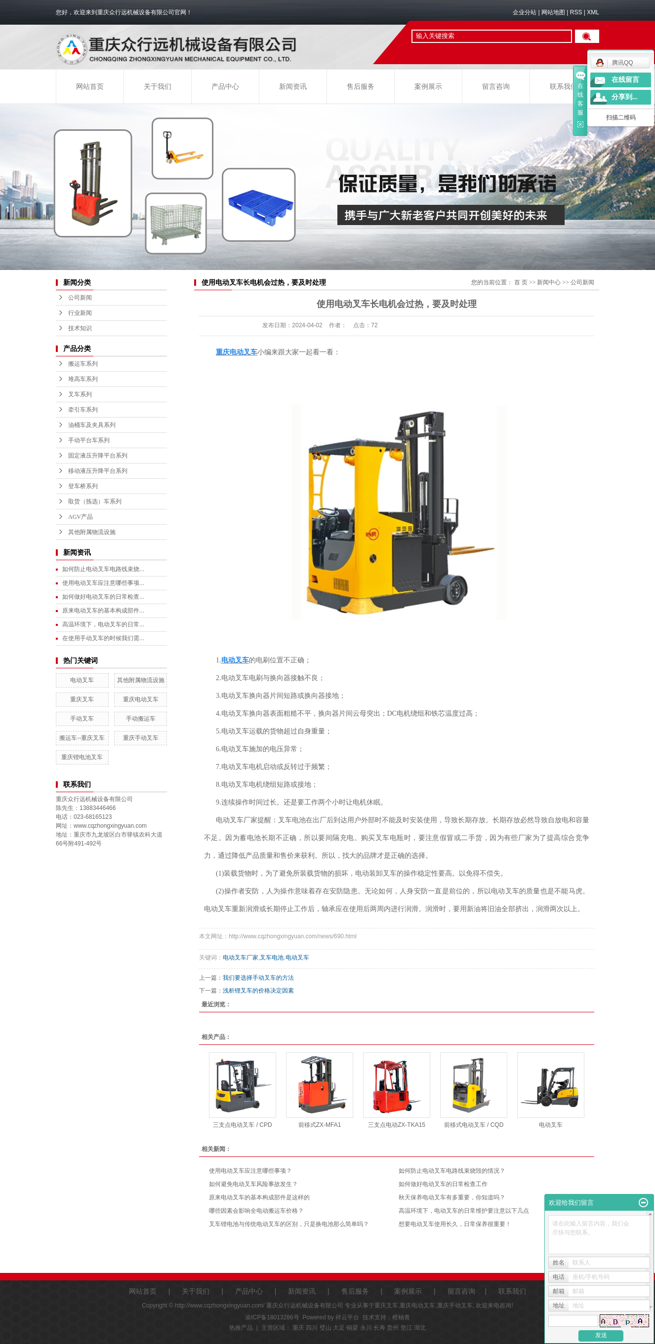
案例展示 (428, 86)
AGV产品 (80, 516)
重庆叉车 (82, 699)
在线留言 (625, 79)
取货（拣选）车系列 (95, 501)
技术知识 (80, 328)
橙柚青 (401, 1317)
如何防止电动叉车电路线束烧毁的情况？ (452, 1170)
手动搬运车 (141, 718)
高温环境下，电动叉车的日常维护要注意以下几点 (464, 1210)
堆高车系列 (83, 379)
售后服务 (360, 86)
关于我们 (157, 86)
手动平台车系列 (89, 440)
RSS (576, 12)
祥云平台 (347, 1317)
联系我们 (563, 86)
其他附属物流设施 (92, 532)
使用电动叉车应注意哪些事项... (103, 582)
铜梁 (352, 1327)
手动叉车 (82, 718)
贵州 (393, 1327)
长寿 (379, 1327)
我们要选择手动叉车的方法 (258, 977)
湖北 (420, 1327)
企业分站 (524, 12)
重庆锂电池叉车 (82, 757)
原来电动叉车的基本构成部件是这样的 (259, 1197)
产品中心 (225, 86)
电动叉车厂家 (240, 957)
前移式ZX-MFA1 (319, 1124)
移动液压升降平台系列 (97, 470)
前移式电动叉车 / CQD (474, 1124)
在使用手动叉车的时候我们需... (103, 638)
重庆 (298, 1327)
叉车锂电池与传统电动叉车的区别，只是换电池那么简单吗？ (289, 1224)
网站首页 (90, 86)
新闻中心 (549, 282)
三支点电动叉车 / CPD (242, 1124)
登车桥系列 (83, 486)
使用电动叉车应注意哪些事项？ (250, 1170)
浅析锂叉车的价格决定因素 (258, 990)
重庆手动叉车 (141, 737)
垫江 (406, 1327)
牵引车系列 (83, 409)
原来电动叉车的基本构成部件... (103, 610)
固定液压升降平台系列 (97, 455)
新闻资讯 (293, 86)
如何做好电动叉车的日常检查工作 (443, 1184)
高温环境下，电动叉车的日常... (103, 624)
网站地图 (553, 12)
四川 (312, 1327)
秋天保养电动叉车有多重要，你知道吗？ (452, 1197)
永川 (366, 1327)
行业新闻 (80, 312)
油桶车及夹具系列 (92, 425)
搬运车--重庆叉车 (82, 737)
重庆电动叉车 (141, 699)
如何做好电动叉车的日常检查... (103, 596)
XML (593, 12)
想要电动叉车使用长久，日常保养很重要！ (455, 1224)
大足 (339, 1327)
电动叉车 (82, 680)
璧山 (325, 1327)
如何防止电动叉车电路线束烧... (103, 569)
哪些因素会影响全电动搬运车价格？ (256, 1210)
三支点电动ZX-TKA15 (396, 1124)
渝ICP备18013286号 (272, 1317)
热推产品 (241, 1327)
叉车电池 (272, 957)
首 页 (521, 282)
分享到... (625, 97)
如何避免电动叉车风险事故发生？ (253, 1184)
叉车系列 (80, 394)
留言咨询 (496, 86)
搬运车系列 (83, 363)
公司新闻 (80, 297)
